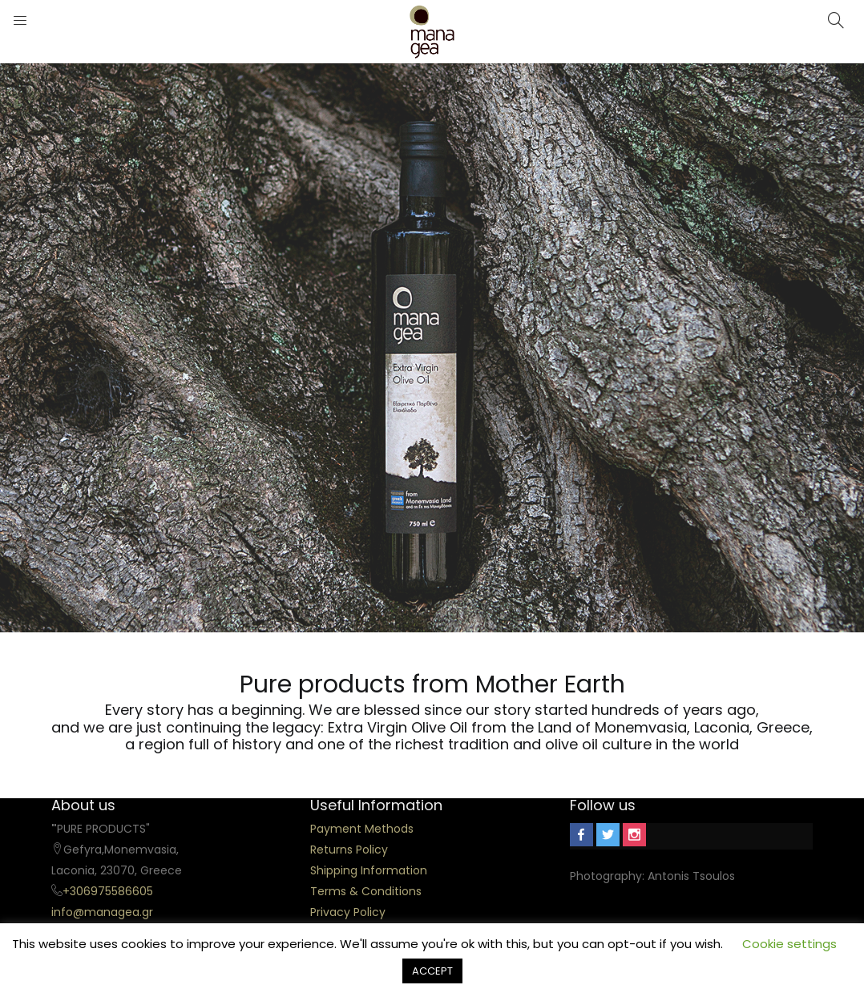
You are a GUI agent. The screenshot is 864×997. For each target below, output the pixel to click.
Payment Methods (362, 829)
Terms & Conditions (366, 891)
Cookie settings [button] (789, 943)
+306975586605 (108, 891)
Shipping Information (368, 870)
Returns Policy (349, 850)
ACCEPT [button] (432, 971)
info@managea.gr (102, 912)
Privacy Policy (348, 912)
